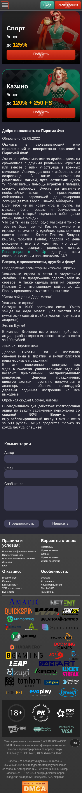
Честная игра (48, 581)
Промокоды (47, 547)
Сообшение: (14, 484)
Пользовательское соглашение (18, 558)
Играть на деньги (50, 557)
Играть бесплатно (50, 561)
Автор (9, 452)
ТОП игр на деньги (12, 588)
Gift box (45, 554)
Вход (47, 5)
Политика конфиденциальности (19, 551)
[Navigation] (5, 5)
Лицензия (7, 562)
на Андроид (47, 591)
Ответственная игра (12, 555)
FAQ (4, 565)
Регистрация (68, 5)
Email (8, 468)
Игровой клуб (9, 577)
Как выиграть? (9, 584)
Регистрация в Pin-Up (24, 252)
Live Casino (8, 591)
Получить (41, 54)
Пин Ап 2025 (47, 588)
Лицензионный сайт (51, 584)
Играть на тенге (49, 550)
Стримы (6, 581)
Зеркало (45, 577)
